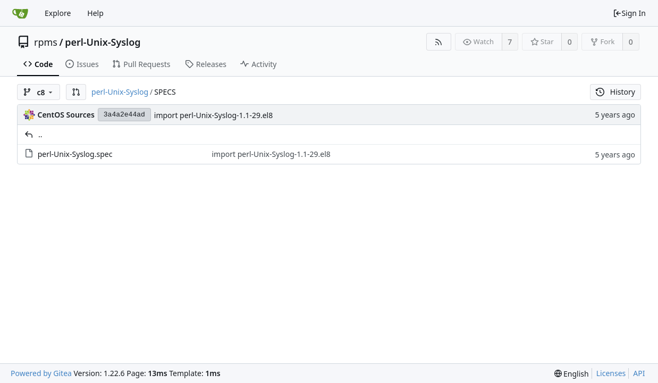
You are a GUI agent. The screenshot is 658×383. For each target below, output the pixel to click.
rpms (45, 42)
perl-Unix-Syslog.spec (75, 154)
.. (40, 134)
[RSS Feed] (438, 42)
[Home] (20, 13)
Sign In (629, 13)
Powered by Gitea (41, 373)
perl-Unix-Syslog (102, 42)
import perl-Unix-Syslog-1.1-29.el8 (213, 115)
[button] (76, 92)
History (615, 92)
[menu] (571, 374)
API (639, 373)
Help (95, 13)
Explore (58, 13)
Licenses (611, 373)
